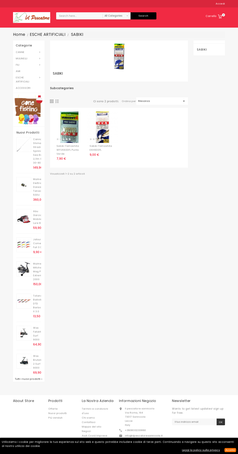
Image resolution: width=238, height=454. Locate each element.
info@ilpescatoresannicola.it (144, 435)
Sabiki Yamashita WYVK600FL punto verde (68, 150)
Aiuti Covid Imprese (94, 435)
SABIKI (202, 49)
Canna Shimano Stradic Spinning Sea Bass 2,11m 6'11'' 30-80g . (39, 151)
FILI (29, 65)
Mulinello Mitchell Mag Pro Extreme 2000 (39, 271)
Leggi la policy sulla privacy (201, 450)
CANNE (29, 52)
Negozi (86, 431)
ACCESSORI (23, 88)
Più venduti (55, 417)
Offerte (53, 409)
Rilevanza (162, 101)
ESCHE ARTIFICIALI (29, 79)
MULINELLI (29, 58)
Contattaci (89, 422)
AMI (18, 71)
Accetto (230, 450)
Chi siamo (88, 417)
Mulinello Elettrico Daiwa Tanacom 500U (39, 187)
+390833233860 (135, 430)
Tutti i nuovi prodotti (29, 379)
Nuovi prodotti (57, 413)
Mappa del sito (91, 426)
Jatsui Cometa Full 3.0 (38, 243)
